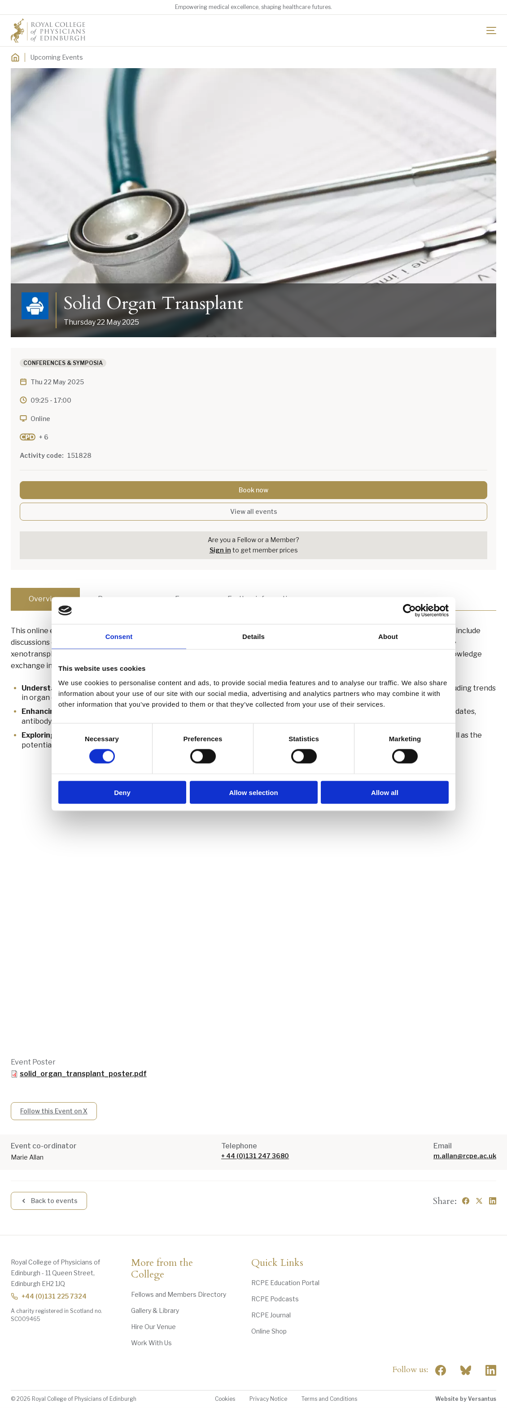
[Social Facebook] (440, 1370)
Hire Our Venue (153, 1326)
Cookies (225, 1398)
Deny (122, 792)
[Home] (15, 57)
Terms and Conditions (329, 1398)
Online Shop (269, 1331)
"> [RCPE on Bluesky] (465, 1370)
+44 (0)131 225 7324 (49, 1296)
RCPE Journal (271, 1315)
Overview (45, 599)
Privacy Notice (268, 1398)
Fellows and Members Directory (178, 1294)
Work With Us (151, 1343)
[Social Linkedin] (490, 1370)
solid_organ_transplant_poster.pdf (83, 1073)
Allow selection (253, 792)
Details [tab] (253, 636)
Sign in (220, 550)
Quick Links (277, 1263)
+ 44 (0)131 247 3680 (255, 1156)
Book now (253, 490)
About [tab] (388, 636)
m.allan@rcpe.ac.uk (464, 1156)
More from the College (162, 1269)
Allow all (384, 792)
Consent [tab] (119, 636)
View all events (253, 511)
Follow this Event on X (53, 1111)
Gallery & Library (155, 1310)
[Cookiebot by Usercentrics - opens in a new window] (409, 610)
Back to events (49, 1200)
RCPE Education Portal (285, 1282)
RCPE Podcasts (275, 1299)
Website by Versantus (465, 1398)
